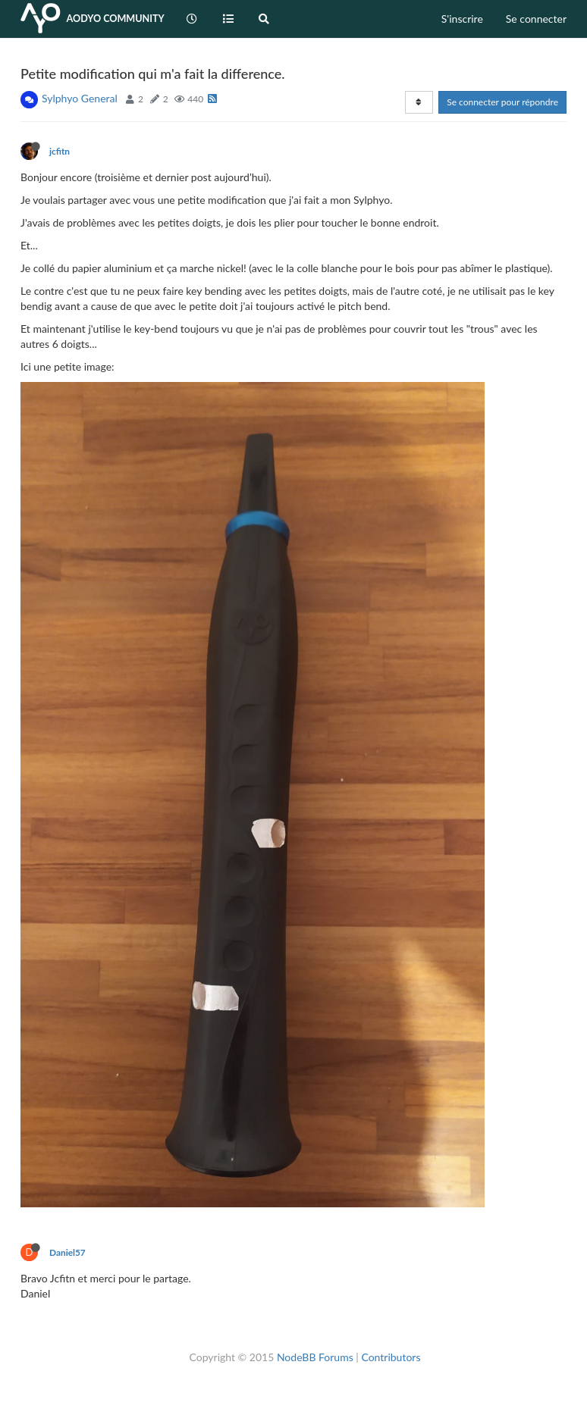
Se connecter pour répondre (502, 102)
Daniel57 (67, 1252)
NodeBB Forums (315, 1357)
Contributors (390, 1357)
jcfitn (59, 151)
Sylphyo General (80, 98)
